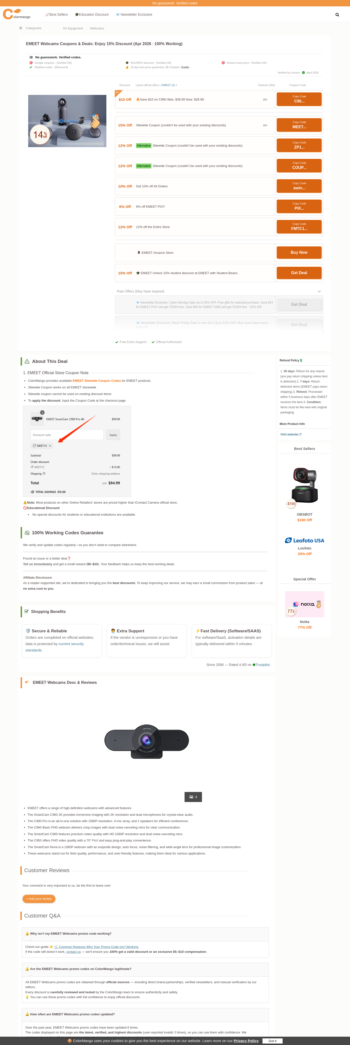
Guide (184, 67)
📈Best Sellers (56, 14)
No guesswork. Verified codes (175, 3)
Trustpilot (261, 665)
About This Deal (50, 361)
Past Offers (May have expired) (140, 291)
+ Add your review (39, 899)
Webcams (97, 28)
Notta (304, 622)
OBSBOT (304, 514)
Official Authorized (169, 342)
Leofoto (304, 548)
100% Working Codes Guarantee (67, 532)
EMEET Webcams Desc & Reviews (65, 682)
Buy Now (299, 252)
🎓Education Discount (92, 14)
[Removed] (61, 67)
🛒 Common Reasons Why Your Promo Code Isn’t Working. (96, 947)
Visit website (289, 434)
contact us (73, 952)
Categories (33, 28)
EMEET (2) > (169, 85)
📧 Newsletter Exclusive (134, 14)
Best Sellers (304, 448)
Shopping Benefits (48, 612)
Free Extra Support (133, 342)
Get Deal (299, 273)
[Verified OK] (64, 62)
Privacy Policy (246, 1041)
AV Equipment (73, 28)
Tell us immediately (37, 564)
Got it (272, 1041)
